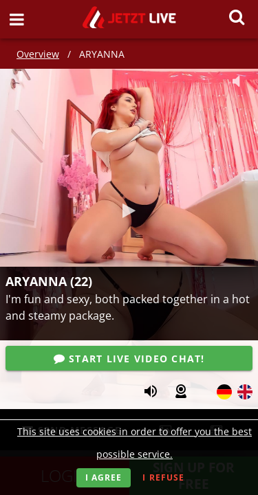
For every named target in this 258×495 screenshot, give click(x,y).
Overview (38, 53)
